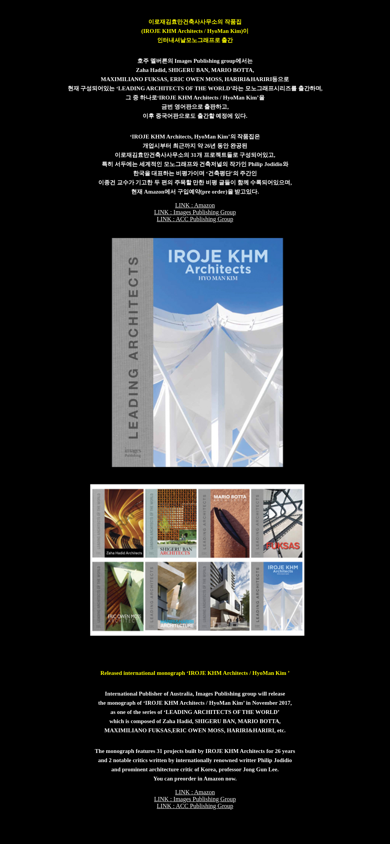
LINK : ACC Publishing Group (195, 219)
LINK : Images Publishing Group (195, 212)
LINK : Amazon (195, 205)
